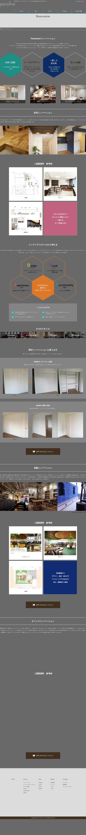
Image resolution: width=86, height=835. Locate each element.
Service (25, 779)
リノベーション (26, 783)
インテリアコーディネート (29, 785)
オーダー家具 (26, 787)
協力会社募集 (79, 4)
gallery (50, 4)
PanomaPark (26, 791)
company (64, 4)
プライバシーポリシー (68, 787)
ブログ (52, 789)
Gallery (52, 779)
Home (13, 779)
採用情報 (65, 785)
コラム (52, 787)
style (36, 4)
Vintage (40, 783)
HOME (1, 28)
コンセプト (65, 783)
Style (40, 779)
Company (65, 779)
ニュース (53, 785)
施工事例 (53, 783)
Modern (40, 789)
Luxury (40, 785)
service (21, 4)
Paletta (25, 793)
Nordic (40, 787)
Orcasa (25, 789)
